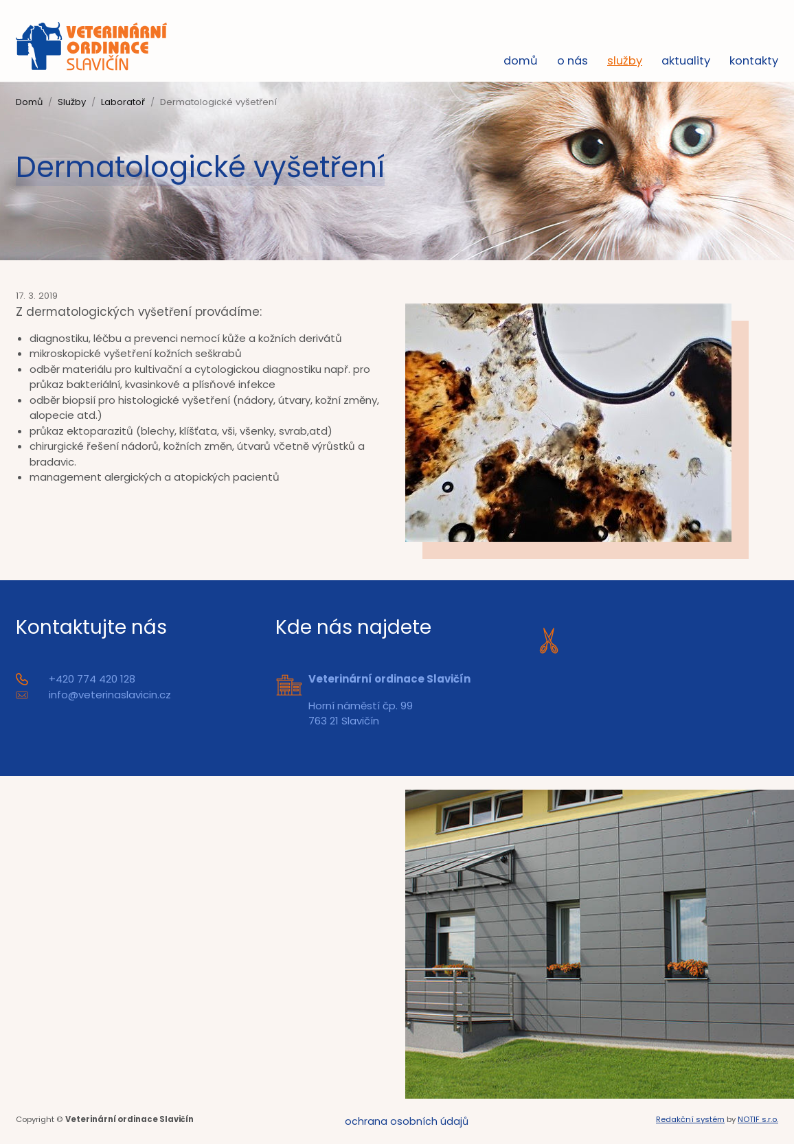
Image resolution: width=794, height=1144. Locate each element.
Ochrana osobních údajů (406, 1121)
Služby (624, 61)
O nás (572, 61)
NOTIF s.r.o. (758, 1119)
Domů (520, 61)
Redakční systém (690, 1119)
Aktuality (685, 61)
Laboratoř (123, 101)
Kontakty (753, 61)
